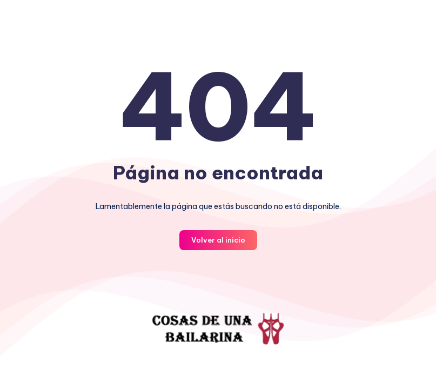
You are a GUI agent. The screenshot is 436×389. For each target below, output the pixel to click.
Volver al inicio (218, 240)
